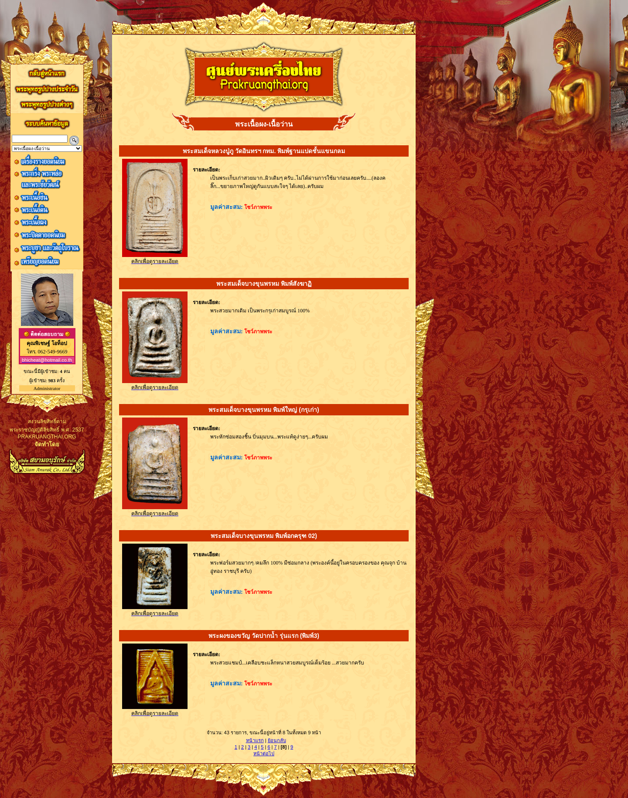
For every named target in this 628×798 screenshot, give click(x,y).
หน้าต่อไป (263, 753)
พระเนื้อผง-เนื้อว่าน (264, 124)
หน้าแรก (255, 740)
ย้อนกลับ (277, 740)
